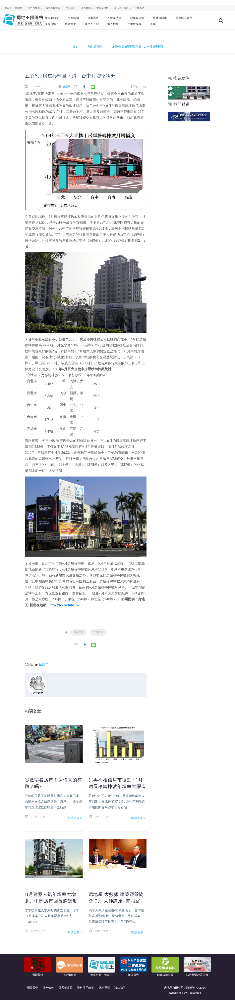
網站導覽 (104, 987)
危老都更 (70, 24)
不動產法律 (114, 18)
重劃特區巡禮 (184, 18)
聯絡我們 (120, 987)
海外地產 (113, 24)
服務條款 (48, 987)
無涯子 (67, 86)
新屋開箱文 (52, 18)
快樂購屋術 (137, 18)
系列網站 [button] (87, 7)
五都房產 (78, 632)
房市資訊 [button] (72, 7)
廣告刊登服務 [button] (122, 7)
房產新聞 (73, 18)
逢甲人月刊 (92, 24)
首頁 (75, 46)
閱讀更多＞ (75, 817)
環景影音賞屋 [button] (54, 7)
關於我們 (32, 987)
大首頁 (8, 7)
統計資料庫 (160, 18)
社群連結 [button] (141, 7)
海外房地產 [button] (35, 7)
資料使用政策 (85, 987)
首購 (153, 24)
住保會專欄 (134, 24)
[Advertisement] (189, 183)
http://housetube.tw (64, 605)
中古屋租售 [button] (103, 7)
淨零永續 (50, 24)
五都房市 (98, 632)
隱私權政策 (66, 987)
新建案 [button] (20, 7)
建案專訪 (93, 18)
